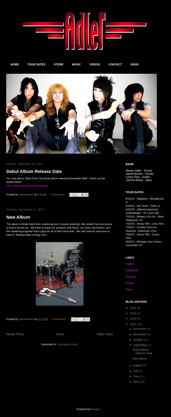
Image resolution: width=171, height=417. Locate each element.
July (136, 370)
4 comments (58, 319)
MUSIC (76, 64)
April (136, 381)
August (138, 365)
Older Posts (105, 334)
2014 (133, 313)
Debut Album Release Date (34, 171)
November (140, 334)
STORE (58, 64)
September (140, 345)
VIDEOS (94, 64)
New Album (18, 217)
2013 (133, 318)
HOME (15, 64)
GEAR (134, 64)
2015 (133, 307)
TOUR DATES (36, 64)
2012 (133, 324)
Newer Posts (15, 334)
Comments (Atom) (67, 344)
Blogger (95, 409)
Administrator (26, 194)
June (136, 376)
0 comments (57, 194)
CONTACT (115, 64)
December (140, 328)
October (138, 339)
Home (60, 334)
